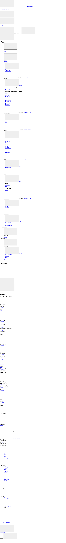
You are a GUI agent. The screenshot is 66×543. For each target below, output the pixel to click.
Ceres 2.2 (6, 120)
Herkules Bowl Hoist (8, 71)
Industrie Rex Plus (7, 104)
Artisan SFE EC (7, 122)
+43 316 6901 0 (3, 442)
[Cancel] (10, 536)
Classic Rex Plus (7, 95)
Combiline (6, 146)
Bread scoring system (8, 167)
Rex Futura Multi (7, 96)
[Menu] (7, 3)
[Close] (7, 37)
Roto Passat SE (7, 185)
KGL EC (6, 151)
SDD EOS (6, 190)
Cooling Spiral (7, 207)
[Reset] (28, 30)
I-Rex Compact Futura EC (8, 101)
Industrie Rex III (7, 105)
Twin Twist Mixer (7, 70)
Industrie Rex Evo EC (8, 99)
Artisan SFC (7, 121)
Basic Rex (6, 93)
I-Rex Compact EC (8, 100)
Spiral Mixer (7, 69)
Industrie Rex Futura (8, 103)
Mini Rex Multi (7, 89)
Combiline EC (7, 147)
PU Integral (7, 186)
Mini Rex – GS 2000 (8, 142)
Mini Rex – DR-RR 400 (8, 140)
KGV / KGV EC (7, 152)
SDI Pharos (6, 191)
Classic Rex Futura (8, 94)
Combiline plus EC (8, 148)
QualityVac (6, 206)
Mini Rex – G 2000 (8, 141)
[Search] (7, 14)
